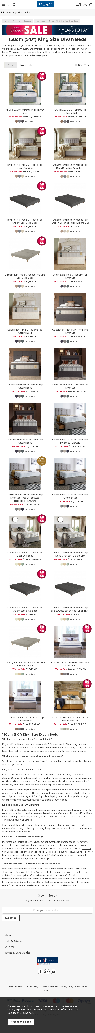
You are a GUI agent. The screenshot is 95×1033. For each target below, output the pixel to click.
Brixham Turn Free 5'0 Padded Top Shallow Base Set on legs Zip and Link (70, 221)
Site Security (81, 987)
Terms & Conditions (49, 987)
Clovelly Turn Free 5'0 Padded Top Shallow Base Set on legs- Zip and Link (70, 609)
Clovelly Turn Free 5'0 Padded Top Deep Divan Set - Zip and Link (70, 554)
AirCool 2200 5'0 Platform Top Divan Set (25, 111)
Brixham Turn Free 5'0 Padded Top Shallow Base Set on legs (24, 221)
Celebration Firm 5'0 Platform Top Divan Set (70, 276)
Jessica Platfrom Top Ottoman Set (24, 789)
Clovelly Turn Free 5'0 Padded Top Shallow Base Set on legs (24, 609)
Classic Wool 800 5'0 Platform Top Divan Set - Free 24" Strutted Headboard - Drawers (25, 497)
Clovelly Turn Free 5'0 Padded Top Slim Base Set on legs (25, 664)
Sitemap (47, 990)
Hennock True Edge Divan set (21, 825)
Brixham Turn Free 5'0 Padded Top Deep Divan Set (24, 166)
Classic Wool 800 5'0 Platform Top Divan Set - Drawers (70, 441)
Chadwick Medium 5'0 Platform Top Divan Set (70, 386)
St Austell (70, 875)
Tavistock (37, 878)
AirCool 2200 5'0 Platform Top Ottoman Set (70, 111)
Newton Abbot (20, 878)
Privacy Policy (67, 987)
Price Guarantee (16, 987)
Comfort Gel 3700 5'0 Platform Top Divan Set (70, 664)
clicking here (27, 1013)
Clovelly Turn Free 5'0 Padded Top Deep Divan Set (24, 554)
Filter (11, 65)
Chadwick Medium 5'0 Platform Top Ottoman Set (25, 441)
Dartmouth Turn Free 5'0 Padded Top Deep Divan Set (70, 719)
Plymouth (7, 878)
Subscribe (10, 917)
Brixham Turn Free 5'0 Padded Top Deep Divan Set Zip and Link (70, 166)
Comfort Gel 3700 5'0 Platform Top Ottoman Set (25, 719)
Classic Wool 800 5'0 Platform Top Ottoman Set (70, 496)
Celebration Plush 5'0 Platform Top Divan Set (70, 331)
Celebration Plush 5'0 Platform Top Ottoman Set (25, 386)
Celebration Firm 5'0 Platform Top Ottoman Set (24, 331)
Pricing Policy (32, 987)
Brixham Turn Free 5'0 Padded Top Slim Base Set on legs (25, 276)
